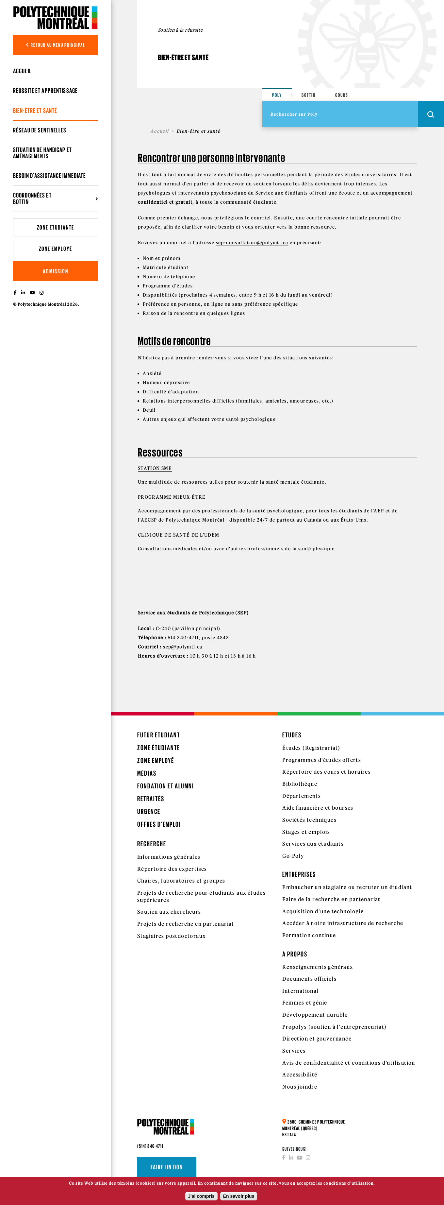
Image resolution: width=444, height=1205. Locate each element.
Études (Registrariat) (311, 748)
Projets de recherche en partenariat (185, 924)
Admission (55, 271)
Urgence (148, 811)
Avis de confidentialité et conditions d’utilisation (348, 1062)
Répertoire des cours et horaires (326, 771)
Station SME (155, 468)
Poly (277, 95)
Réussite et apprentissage (45, 90)
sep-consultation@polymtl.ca (252, 243)
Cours (341, 95)
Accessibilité (299, 1074)
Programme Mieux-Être (172, 497)
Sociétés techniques (309, 820)
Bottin (309, 95)
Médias (146, 773)
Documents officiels (309, 978)
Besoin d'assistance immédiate (49, 175)
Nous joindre (299, 1086)
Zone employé (55, 248)
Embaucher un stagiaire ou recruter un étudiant (347, 887)
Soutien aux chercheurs (169, 911)
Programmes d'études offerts (321, 760)
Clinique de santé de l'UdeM (179, 535)
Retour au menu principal (55, 45)
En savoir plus (239, 1198)
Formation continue (309, 935)
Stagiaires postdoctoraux (171, 936)
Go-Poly (293, 855)
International (300, 991)
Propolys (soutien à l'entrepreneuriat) (334, 1027)
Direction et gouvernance (317, 1038)
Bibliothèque (299, 784)
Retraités (150, 798)
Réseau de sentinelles (40, 130)
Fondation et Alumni (165, 786)
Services (293, 1050)
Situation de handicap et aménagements (42, 153)
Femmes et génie (304, 1002)
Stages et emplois (306, 832)
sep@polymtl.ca (183, 647)
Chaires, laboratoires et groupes (181, 880)
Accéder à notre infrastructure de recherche (342, 923)
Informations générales (169, 856)
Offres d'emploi (159, 824)
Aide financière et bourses (317, 807)
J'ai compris (201, 1198)
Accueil (22, 71)
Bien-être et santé (35, 110)
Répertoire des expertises (172, 869)
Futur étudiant (158, 735)
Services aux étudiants (313, 843)
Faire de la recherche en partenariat (331, 899)
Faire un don (167, 1167)
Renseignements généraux (317, 967)
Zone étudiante (55, 227)
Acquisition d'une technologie (323, 911)
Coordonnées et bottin (32, 198)
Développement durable (315, 1014)
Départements (301, 796)
